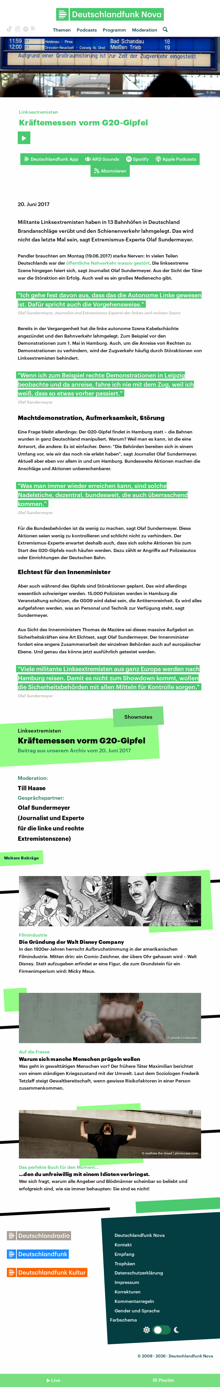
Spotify (137, 159)
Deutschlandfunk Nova (140, 1235)
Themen (62, 29)
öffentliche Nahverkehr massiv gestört (108, 263)
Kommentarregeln (134, 1301)
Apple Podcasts (176, 159)
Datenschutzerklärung (139, 1272)
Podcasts (87, 29)
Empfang (124, 1254)
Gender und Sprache (137, 1310)
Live (55, 1380)
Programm (114, 29)
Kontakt (123, 1244)
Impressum (127, 1282)
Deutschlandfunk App (51, 159)
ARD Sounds (102, 159)
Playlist (166, 1380)
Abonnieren (110, 171)
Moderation (144, 29)
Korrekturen (128, 1291)
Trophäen (125, 1263)
